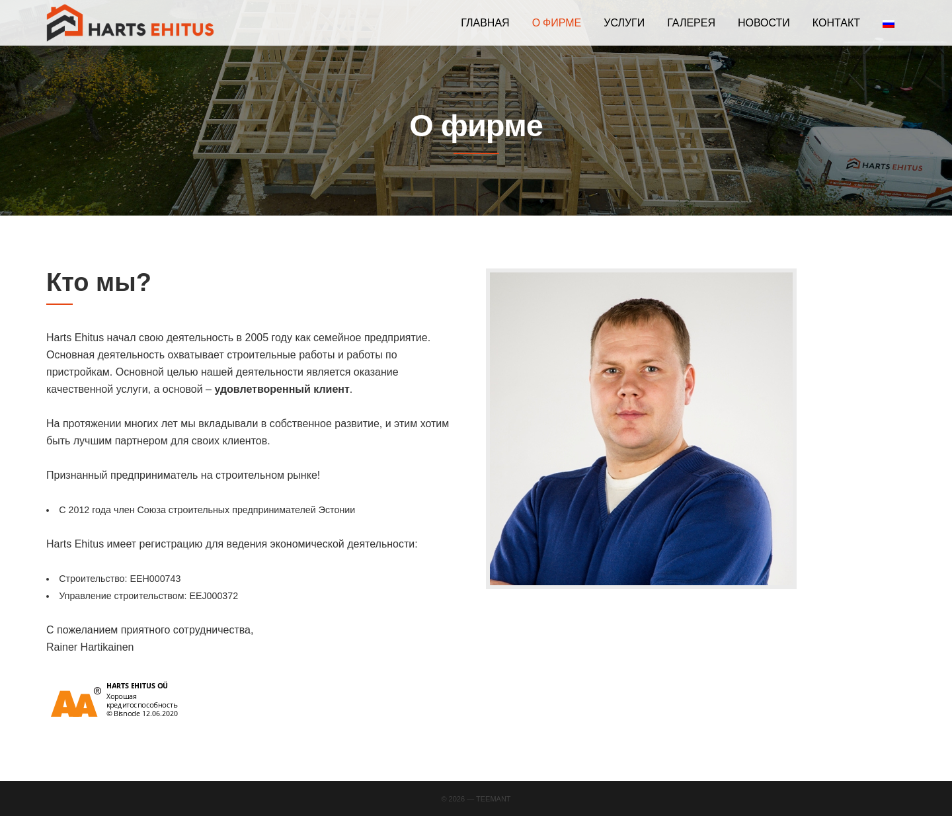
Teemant (493, 799)
